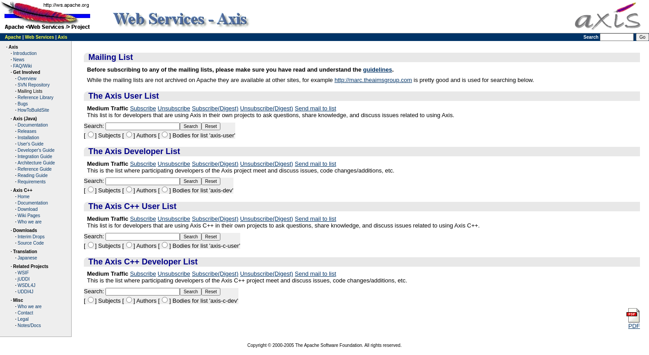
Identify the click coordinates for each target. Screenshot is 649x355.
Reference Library (35, 97)
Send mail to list (315, 108)
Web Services (39, 37)
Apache (13, 37)
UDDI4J (25, 291)
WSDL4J (26, 285)
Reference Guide (35, 169)
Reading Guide (33, 175)
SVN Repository (34, 84)
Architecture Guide (36, 162)
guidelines (377, 69)
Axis (62, 37)
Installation (28, 137)
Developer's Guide (36, 150)
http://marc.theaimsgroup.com (373, 80)
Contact (25, 312)
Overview (27, 78)
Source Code (31, 243)
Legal (23, 319)
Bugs (23, 103)
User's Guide (31, 143)
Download (27, 209)
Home (24, 196)
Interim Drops (31, 236)
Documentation (33, 125)
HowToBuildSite (33, 110)
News (18, 59)
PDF (633, 323)
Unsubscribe (174, 108)
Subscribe (143, 108)
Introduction (25, 53)
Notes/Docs (29, 325)
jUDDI (24, 279)
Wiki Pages (29, 215)
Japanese (27, 257)
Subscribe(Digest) (215, 108)
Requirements (32, 181)
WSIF (23, 272)
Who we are (29, 221)
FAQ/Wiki (22, 66)
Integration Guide (35, 156)
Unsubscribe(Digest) (266, 108)
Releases (27, 131)
